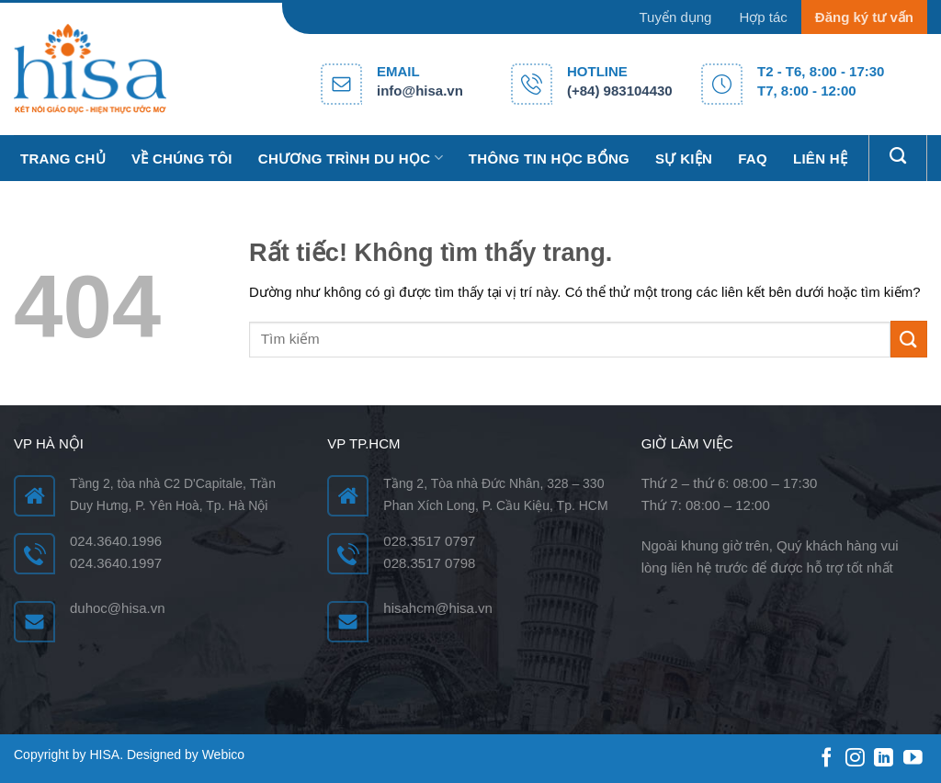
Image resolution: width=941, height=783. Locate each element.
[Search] (898, 156)
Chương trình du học (350, 157)
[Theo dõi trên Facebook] (826, 758)
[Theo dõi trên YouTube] (913, 758)
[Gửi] (908, 339)
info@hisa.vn (420, 90)
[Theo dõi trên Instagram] (855, 758)
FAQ (752, 158)
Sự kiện (683, 158)
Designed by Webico (185, 754)
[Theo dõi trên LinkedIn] (883, 758)
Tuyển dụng (675, 17)
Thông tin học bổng (549, 158)
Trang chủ (63, 158)
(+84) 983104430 (620, 90)
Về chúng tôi (181, 158)
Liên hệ (820, 158)
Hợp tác (763, 17)
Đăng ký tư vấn (864, 17)
